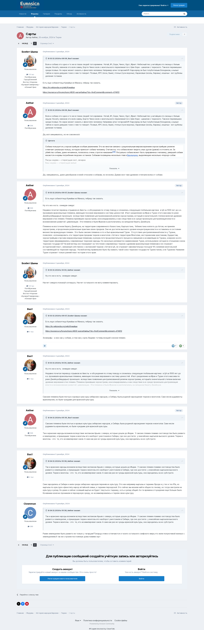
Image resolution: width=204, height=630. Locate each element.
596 (30, 126)
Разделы (58, 14)
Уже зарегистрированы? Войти (153, 5)
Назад (25, 43)
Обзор (69, 14)
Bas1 (70, 58)
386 (30, 526)
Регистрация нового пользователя (62, 579)
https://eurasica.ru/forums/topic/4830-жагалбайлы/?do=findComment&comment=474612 (81, 92)
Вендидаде (132, 155)
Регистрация (178, 5)
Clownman (30, 503)
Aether (35, 37)
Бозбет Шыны (30, 51)
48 (114, 152)
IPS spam (93, 629)
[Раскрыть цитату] (46, 58)
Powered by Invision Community (102, 624)
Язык (78, 620)
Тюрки (58, 37)
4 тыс (30, 332)
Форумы (34, 15)
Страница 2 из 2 (47, 43)
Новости (22, 14)
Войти (141, 579)
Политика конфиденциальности (97, 620)
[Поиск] (156, 14)
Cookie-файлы (120, 620)
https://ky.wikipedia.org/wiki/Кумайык (59, 87)
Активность (81, 14)
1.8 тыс (30, 74)
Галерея (46, 14)
